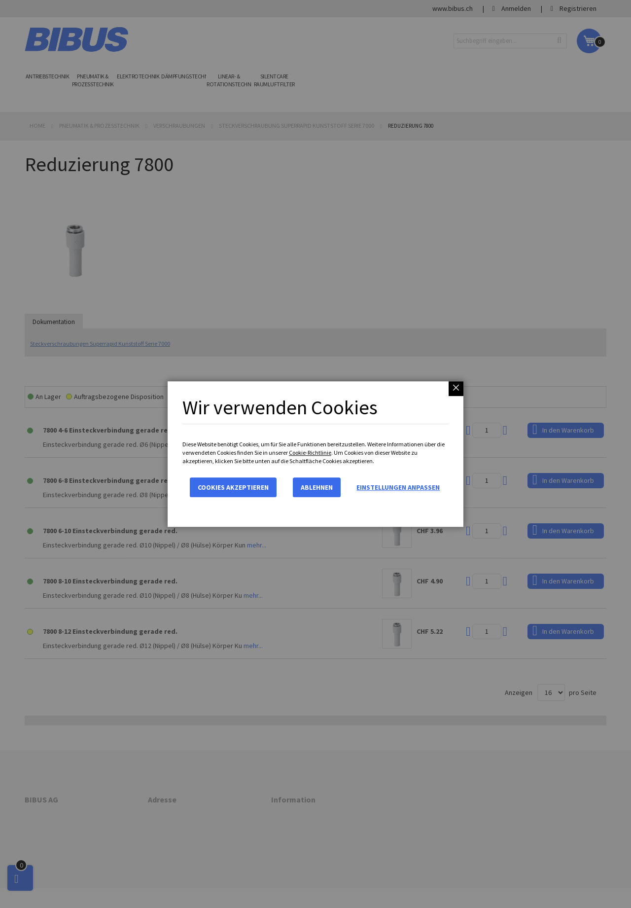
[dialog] (315, 454)
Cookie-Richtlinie (310, 452)
